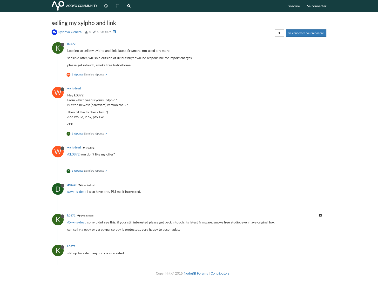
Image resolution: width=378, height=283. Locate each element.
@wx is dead (86, 184)
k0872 (71, 44)
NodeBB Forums (196, 273)
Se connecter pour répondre (306, 33)
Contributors (219, 273)
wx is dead (74, 88)
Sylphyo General (70, 32)
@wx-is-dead (76, 191)
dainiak (71, 185)
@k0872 (88, 147)
